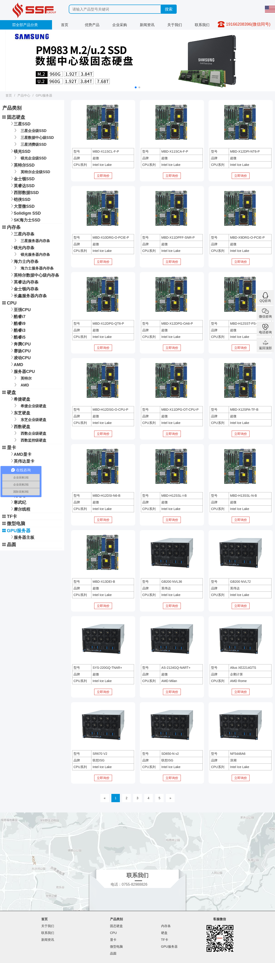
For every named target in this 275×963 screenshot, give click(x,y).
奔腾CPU (20, 343)
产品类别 (116, 919)
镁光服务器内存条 (31, 254)
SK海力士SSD (24, 219)
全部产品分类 (25, 25)
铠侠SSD (19, 199)
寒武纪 (17, 502)
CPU (9, 302)
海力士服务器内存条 (33, 268)
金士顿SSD (22, 178)
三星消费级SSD (30, 144)
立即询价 (103, 176)
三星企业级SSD (30, 130)
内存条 (11, 227)
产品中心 (23, 95)
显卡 (9, 447)
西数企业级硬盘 (29, 433)
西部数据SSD (24, 192)
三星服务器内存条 (31, 240)
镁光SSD (19, 151)
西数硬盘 (19, 426)
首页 (64, 25)
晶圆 (9, 544)
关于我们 (174, 25)
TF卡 (9, 516)
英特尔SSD (22, 164)
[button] (136, 87)
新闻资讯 (147, 25)
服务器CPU (22, 371)
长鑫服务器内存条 (28, 295)
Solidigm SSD (25, 213)
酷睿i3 (17, 330)
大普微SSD (22, 206)
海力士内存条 (23, 261)
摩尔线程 (19, 509)
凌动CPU (20, 357)
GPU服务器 (44, 95)
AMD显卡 (20, 454)
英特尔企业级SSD (31, 171)
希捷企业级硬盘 (29, 405)
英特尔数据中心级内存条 (34, 275)
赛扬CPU (20, 350)
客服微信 (219, 919)
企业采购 (119, 25)
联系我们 (202, 25)
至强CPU (20, 309)
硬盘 (9, 392)
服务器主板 (21, 537)
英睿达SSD (22, 185)
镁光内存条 (21, 247)
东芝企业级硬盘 (29, 419)
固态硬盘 (13, 117)
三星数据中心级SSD (33, 137)
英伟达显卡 (21, 461)
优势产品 (92, 25)
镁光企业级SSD (30, 158)
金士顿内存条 (23, 288)
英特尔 (22, 378)
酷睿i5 (17, 337)
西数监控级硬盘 (29, 440)
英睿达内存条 (23, 281)
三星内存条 (21, 233)
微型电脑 (13, 523)
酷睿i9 (17, 323)
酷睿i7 (17, 316)
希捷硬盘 (19, 399)
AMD (16, 364)
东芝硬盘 (19, 412)
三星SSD (19, 123)
